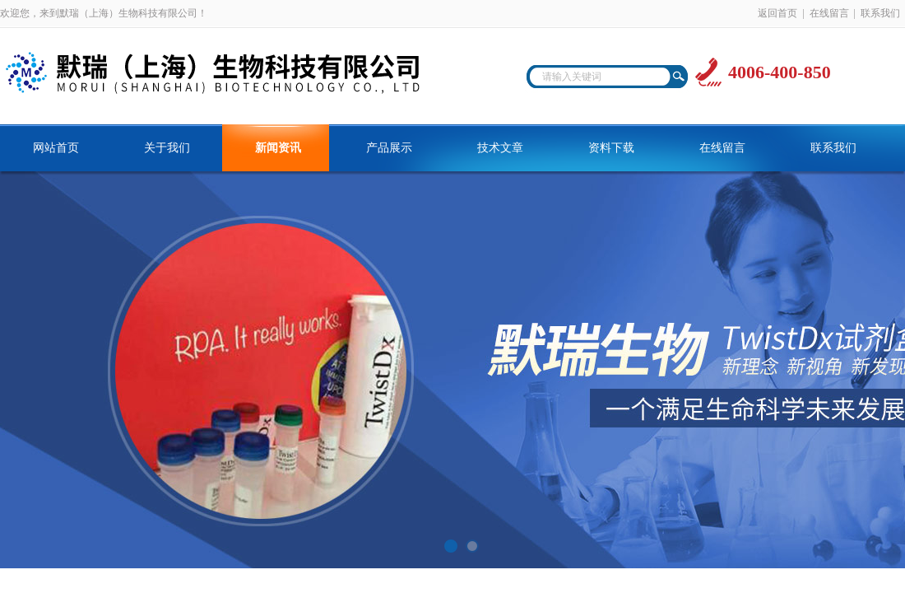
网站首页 (56, 148)
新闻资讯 (278, 148)
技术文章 (500, 148)
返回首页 (777, 13)
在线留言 (829, 13)
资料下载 (611, 148)
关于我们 (167, 148)
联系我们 (880, 13)
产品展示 (389, 148)
